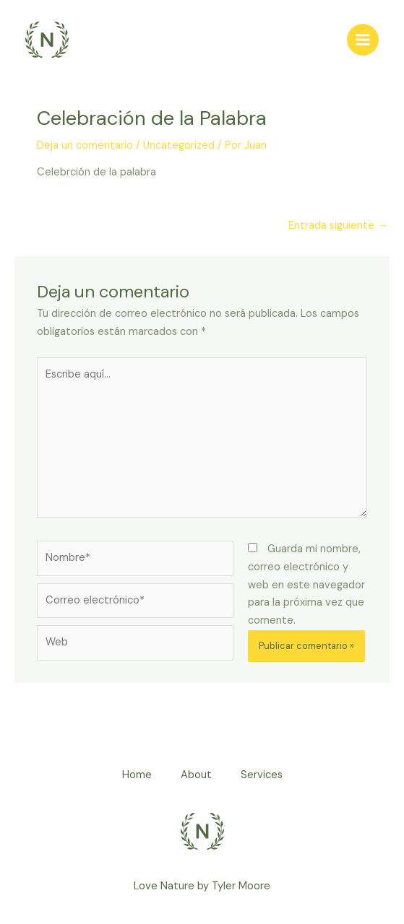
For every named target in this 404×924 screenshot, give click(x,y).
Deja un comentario (85, 145)
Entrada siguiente (338, 225)
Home (137, 775)
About (196, 775)
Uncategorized (179, 145)
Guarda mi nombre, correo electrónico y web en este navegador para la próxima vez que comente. (306, 584)
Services (262, 775)
